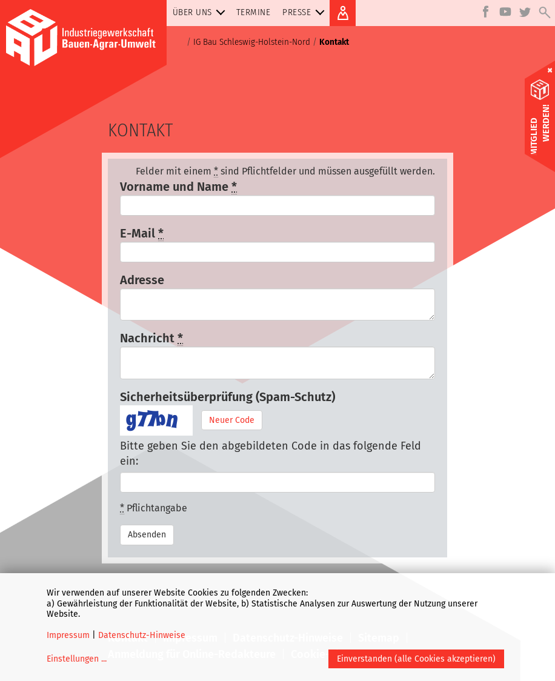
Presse (305, 12)
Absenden (147, 535)
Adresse (142, 280)
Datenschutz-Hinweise (141, 635)
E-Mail (142, 233)
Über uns (201, 12)
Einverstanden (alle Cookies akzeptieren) (416, 659)
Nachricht (151, 338)
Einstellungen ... (77, 659)
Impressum (68, 635)
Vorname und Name (178, 186)
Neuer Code (231, 420)
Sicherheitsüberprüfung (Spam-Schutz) (227, 397)
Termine (253, 12)
